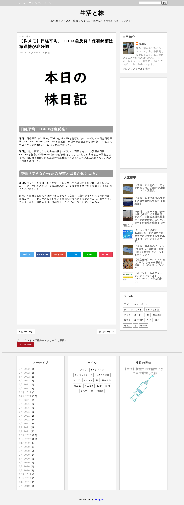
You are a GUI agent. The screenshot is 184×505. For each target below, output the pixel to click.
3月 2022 (24, 380)
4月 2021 (24, 419)
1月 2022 (24, 388)
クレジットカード (133, 309)
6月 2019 (24, 486)
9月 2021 (24, 400)
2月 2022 (24, 384)
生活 (149, 320)
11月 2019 (25, 478)
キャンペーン (141, 304)
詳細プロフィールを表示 (136, 68)
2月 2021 (24, 427)
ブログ (127, 315)
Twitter (27, 254)
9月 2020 (24, 447)
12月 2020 (25, 435)
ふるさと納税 (152, 309)
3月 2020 (24, 466)
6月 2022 (24, 377)
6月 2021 (24, 412)
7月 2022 (24, 373)
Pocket (106, 254)
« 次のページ (26, 331)
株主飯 (127, 320)
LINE (90, 254)
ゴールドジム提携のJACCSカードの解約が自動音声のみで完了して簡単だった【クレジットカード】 (150, 236)
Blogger (99, 499)
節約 (157, 320)
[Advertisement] (66, 224)
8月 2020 (24, 451)
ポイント (138, 315)
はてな (74, 254)
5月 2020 (24, 462)
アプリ (127, 304)
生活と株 (92, 13)
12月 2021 (25, 392)
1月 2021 (24, 431)
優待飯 (143, 325)
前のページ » (106, 331)
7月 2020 (24, 455)
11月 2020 (25, 439)
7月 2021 (24, 408)
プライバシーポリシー (41, 3)
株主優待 (138, 320)
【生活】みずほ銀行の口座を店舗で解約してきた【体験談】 (150, 201)
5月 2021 (24, 416)
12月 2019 (25, 474)
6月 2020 (24, 458)
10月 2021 (25, 396)
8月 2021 (24, 404)
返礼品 (127, 325)
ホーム (21, 3)
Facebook (42, 254)
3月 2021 (24, 423)
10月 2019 (25, 482)
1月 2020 (24, 470)
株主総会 (157, 315)
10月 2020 (25, 443)
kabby (142, 44)
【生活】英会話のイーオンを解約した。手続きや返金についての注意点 (150, 188)
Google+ (58, 254)
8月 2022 (24, 369)
